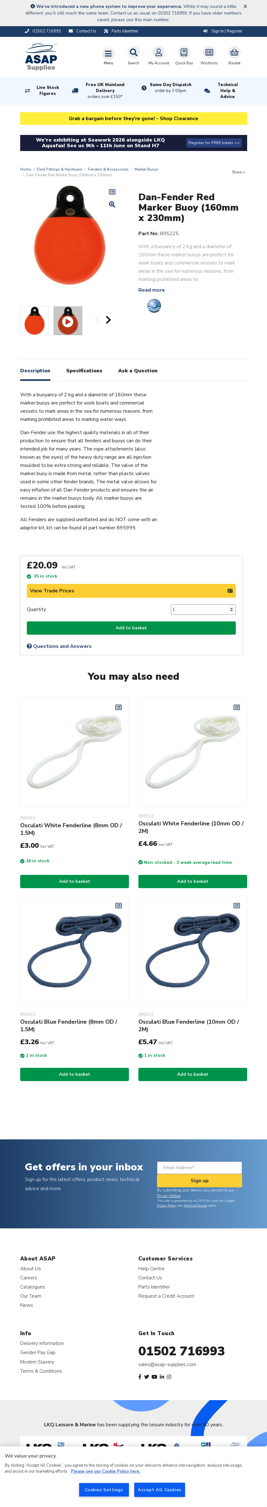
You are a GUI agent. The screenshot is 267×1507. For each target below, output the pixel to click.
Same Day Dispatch (170, 88)
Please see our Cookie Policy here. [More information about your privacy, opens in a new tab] (105, 1471)
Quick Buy (184, 56)
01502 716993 (181, 1351)
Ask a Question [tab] (138, 370)
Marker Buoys (147, 169)
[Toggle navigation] (108, 56)
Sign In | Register (222, 31)
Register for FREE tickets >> (214, 143)
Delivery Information (42, 1343)
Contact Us (150, 1277)
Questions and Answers (59, 646)
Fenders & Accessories (108, 169)
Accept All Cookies (160, 1490)
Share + (238, 172)
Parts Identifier (154, 1286)
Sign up (200, 1180)
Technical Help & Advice (228, 91)
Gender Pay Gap (37, 1352)
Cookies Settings (104, 1490)
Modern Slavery (37, 1362)
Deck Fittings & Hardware (59, 169)
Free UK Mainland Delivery (105, 91)
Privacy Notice (168, 1195)
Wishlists (209, 56)
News (26, 1305)
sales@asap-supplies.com (167, 1364)
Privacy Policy (166, 1205)
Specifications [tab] (84, 370)
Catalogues (32, 1286)
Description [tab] (35, 370)
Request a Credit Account (166, 1296)
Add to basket (131, 628)
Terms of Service (195, 1205)
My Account (158, 56)
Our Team (30, 1296)
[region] (133, 1476)
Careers (28, 1277)
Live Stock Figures (48, 90)
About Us (30, 1268)
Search (133, 56)
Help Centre (151, 1268)
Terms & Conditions (41, 1371)
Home (25, 169)
